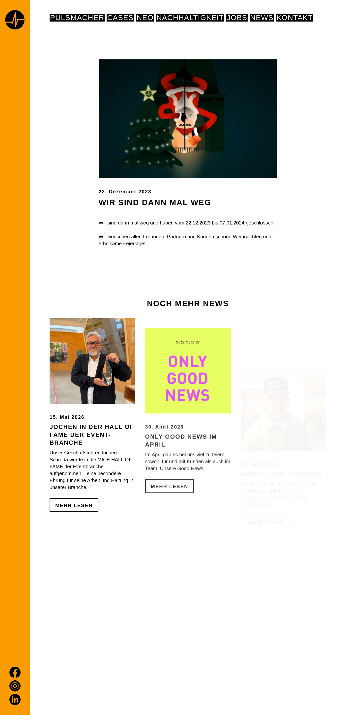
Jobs (237, 18)
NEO (145, 18)
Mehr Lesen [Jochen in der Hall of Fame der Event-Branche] (74, 554)
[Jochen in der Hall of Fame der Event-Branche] (92, 409)
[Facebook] (15, 672)
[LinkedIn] (15, 699)
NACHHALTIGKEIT (190, 18)
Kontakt (294, 18)
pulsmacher (77, 18)
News (261, 18)
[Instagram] (15, 685)
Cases (120, 18)
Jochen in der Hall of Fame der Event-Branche (92, 483)
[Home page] (15, 20)
